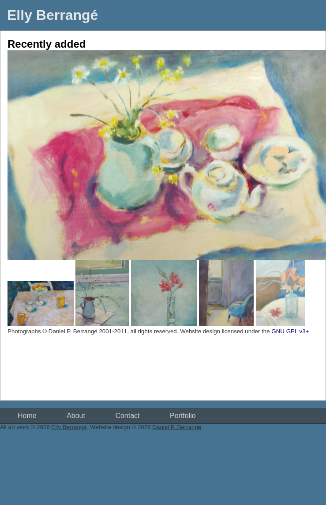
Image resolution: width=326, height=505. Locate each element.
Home (27, 415)
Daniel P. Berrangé (176, 427)
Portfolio (183, 415)
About (76, 415)
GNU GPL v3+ (290, 331)
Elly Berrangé (52, 15)
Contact (127, 415)
